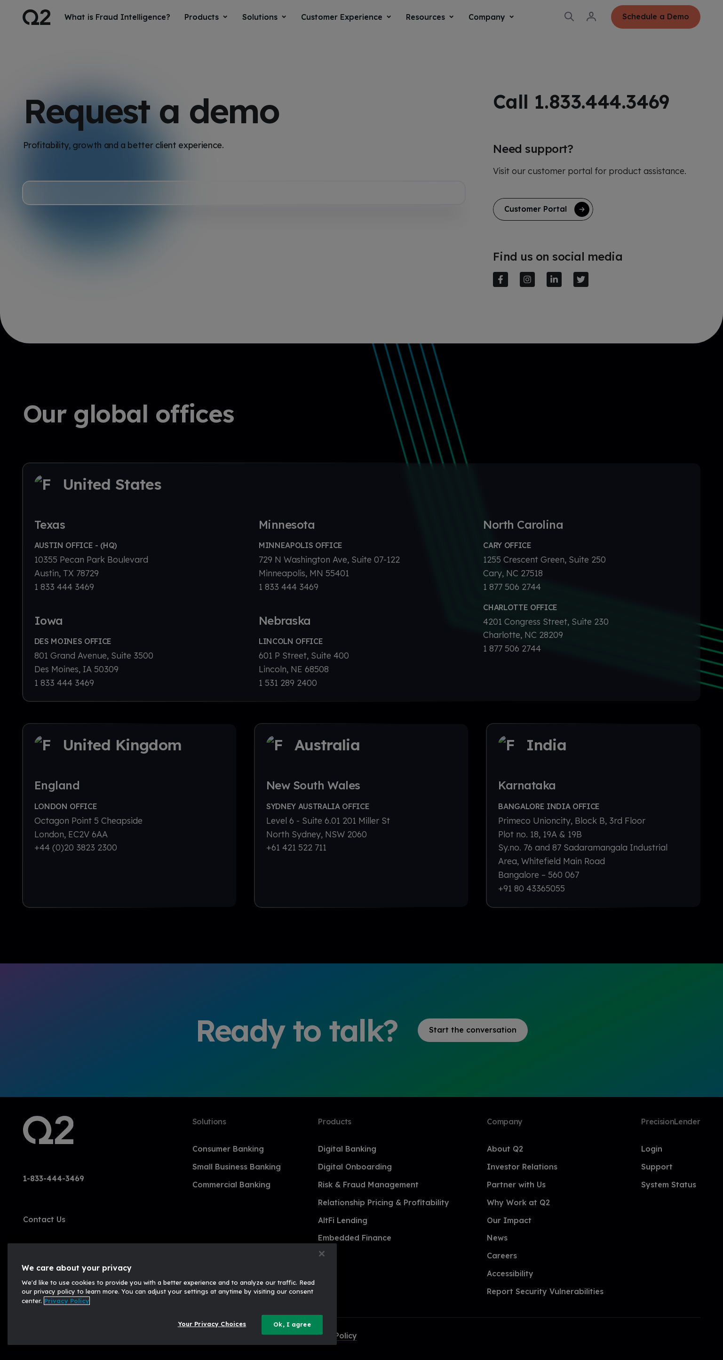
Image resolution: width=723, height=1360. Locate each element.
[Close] (321, 1253)
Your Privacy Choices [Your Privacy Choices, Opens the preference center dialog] (212, 1324)
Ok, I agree (291, 1324)
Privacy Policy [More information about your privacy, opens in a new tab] (66, 1300)
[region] (172, 1294)
